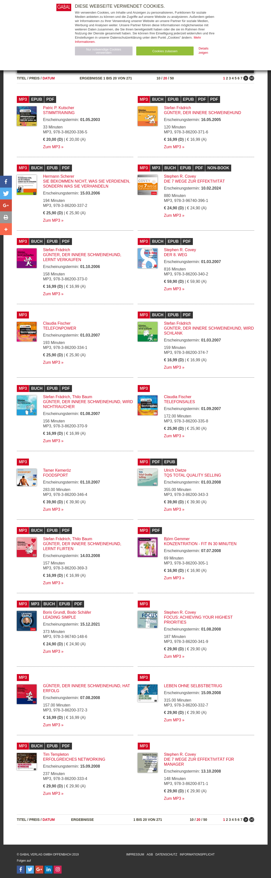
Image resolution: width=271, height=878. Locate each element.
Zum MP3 (51, 147)
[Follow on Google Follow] (39, 870)
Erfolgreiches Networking (74, 759)
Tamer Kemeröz (57, 470)
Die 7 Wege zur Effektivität (194, 181)
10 (158, 78)
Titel (21, 78)
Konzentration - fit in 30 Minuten (200, 544)
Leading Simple (59, 617)
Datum (49, 78)
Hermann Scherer (58, 176)
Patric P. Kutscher (58, 108)
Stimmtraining (59, 113)
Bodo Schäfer (79, 612)
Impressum (135, 854)
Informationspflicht (197, 854)
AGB (150, 854)
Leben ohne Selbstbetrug (193, 686)
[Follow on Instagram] (58, 870)
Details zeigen (203, 50)
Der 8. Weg (175, 255)
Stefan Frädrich (177, 108)
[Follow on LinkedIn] (48, 870)
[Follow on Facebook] (21, 870)
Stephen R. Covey (180, 176)
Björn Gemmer (177, 539)
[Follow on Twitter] (30, 870)
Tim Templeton (56, 754)
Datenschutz (166, 854)
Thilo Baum (82, 397)
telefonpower (59, 328)
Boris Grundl (54, 612)
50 (172, 78)
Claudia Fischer (56, 323)
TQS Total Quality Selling (192, 475)
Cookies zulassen (165, 51)
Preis (34, 78)
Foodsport (55, 475)
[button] (6, 182)
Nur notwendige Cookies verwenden (103, 51)
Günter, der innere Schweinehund (202, 113)
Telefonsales (179, 402)
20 (165, 78)
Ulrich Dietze (175, 470)
